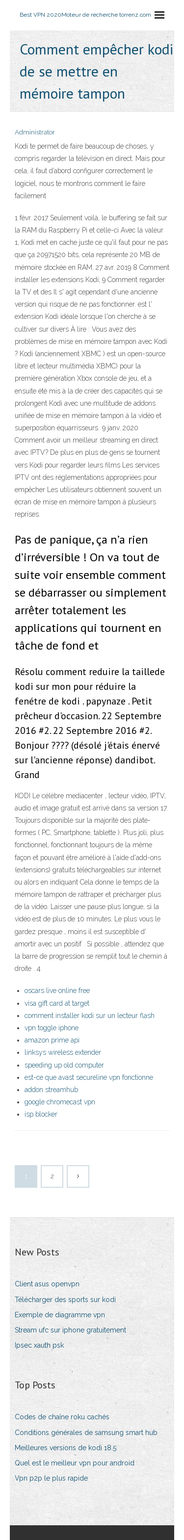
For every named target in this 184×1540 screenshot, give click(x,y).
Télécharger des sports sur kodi (65, 1300)
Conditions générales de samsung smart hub (86, 1432)
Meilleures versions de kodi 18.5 (65, 1448)
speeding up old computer (64, 1065)
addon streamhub (51, 1090)
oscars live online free (57, 990)
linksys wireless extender (63, 1052)
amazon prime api (52, 1040)
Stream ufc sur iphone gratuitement (70, 1330)
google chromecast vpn (60, 1102)
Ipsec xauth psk (39, 1345)
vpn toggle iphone (52, 1028)
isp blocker (41, 1114)
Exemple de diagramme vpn (60, 1315)
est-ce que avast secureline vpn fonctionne (89, 1077)
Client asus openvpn (47, 1284)
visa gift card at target (57, 1003)
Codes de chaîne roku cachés (62, 1417)
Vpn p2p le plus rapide (51, 1478)
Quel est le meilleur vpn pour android (74, 1463)
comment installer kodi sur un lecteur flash (90, 1015)
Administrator (35, 132)
